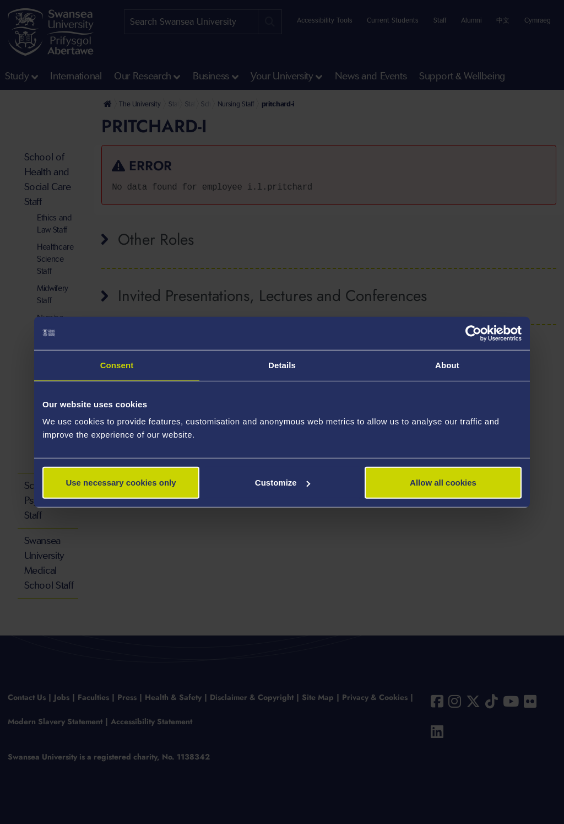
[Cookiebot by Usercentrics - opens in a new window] (473, 333)
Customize (282, 482)
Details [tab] (282, 364)
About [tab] (447, 364)
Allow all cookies (443, 482)
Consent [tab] (117, 364)
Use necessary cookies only (121, 482)
